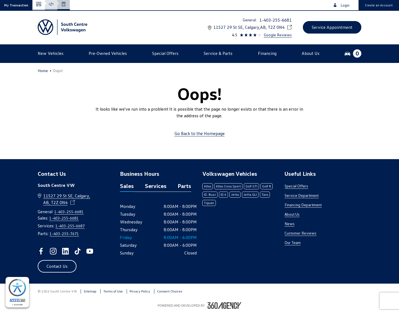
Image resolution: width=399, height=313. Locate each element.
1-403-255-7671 (64, 233)
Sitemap (90, 291)
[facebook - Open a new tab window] (41, 251)
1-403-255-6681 (275, 20)
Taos (265, 194)
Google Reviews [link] (278, 34)
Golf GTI (251, 186)
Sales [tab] (127, 185)
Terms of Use (113, 291)
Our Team (293, 242)
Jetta (235, 194)
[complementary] (17, 292)
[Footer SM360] (224, 305)
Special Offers (296, 186)
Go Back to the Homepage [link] (200, 133)
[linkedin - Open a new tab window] (65, 251)
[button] (16, 5)
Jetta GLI (250, 194)
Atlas (207, 186)
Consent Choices (169, 291)
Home (43, 70)
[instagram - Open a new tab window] (53, 251)
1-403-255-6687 (70, 225)
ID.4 (223, 194)
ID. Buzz (210, 194)
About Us (292, 214)
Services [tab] (156, 185)
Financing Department (303, 204)
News (290, 223)
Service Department (302, 195)
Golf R (266, 186)
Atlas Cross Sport (228, 186)
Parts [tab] (184, 185)
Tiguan (209, 203)
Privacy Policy (140, 291)
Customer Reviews (300, 233)
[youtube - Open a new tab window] (89, 251)
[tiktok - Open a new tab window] (77, 251)
